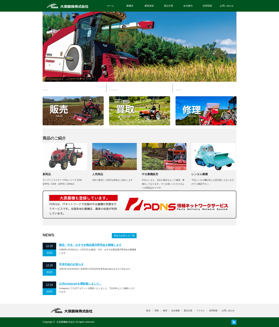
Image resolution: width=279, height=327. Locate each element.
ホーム (110, 5)
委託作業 (168, 5)
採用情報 (207, 5)
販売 (75, 88)
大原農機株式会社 (65, 322)
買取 (140, 88)
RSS (233, 322)
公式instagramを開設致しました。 (80, 283)
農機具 (129, 5)
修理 (206, 88)
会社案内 (188, 5)
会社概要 (175, 310)
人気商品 (97, 174)
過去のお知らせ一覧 (124, 235)
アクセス (200, 310)
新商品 (47, 174)
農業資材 (149, 5)
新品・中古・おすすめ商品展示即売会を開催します (90, 244)
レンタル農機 (199, 174)
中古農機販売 (150, 174)
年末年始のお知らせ (71, 264)
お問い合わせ (227, 5)
